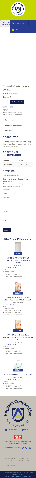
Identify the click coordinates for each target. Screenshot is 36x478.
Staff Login (11, 465)
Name (5, 211)
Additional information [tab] (13, 125)
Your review (7, 197)
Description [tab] (9, 120)
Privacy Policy (25, 458)
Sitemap (21, 474)
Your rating (7, 189)
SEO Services (27, 476)
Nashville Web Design (14, 476)
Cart (15, 29)
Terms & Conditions (11, 456)
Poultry (9, 22)
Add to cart (17, 102)
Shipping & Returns (25, 456)
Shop (3, 22)
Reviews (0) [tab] (9, 130)
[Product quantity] (6, 102)
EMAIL (26, 430)
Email (5, 220)
